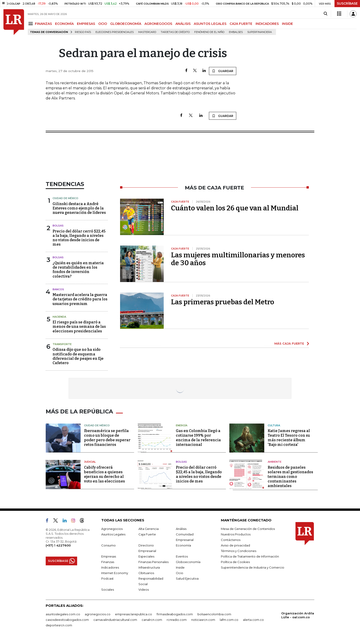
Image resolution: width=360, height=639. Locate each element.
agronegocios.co (97, 614)
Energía (181, 425)
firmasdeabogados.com (175, 614)
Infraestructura (149, 567)
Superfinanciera (259, 32)
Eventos (182, 556)
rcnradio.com (177, 620)
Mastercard (147, 32)
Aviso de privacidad (235, 545)
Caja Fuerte (147, 534)
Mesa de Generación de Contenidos (248, 529)
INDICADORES (267, 24)
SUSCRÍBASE (347, 3)
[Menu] (31, 23)
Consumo (108, 545)
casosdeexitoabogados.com (67, 620)
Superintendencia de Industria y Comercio (252, 567)
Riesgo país (83, 32)
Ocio (179, 573)
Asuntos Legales (113, 534)
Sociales (107, 589)
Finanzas (107, 562)
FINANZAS (43, 24)
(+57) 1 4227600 (58, 545)
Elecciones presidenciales (115, 32)
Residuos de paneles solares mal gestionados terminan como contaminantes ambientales (290, 476)
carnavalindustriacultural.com (115, 620)
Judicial (90, 461)
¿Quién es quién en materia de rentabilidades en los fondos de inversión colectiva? (78, 270)
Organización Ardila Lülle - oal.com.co (297, 615)
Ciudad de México (65, 198)
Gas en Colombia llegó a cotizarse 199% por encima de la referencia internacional (198, 438)
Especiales (146, 556)
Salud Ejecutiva (187, 578)
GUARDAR (222, 71)
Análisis (181, 529)
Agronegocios (112, 529)
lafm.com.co (229, 620)
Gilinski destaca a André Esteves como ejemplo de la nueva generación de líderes (79, 208)
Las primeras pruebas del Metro (222, 302)
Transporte (62, 344)
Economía (183, 545)
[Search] (325, 14)
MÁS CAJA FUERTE (289, 343)
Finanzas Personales (153, 562)
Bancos (58, 289)
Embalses (236, 32)
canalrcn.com (152, 620)
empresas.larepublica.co (133, 614)
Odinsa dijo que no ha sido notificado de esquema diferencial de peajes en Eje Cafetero (78, 356)
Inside (180, 567)
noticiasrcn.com (203, 620)
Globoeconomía (188, 562)
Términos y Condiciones (238, 551)
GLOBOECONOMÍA (125, 24)
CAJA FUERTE (241, 24)
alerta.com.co (253, 620)
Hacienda (59, 316)
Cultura (274, 425)
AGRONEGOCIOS (158, 24)
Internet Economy (114, 573)
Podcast (107, 578)
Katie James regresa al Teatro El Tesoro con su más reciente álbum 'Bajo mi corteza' (289, 438)
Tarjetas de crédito (175, 32)
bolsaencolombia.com (214, 614)
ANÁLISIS (183, 24)
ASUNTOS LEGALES (210, 24)
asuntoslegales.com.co (63, 614)
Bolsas (58, 225)
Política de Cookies (235, 562)
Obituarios (146, 573)
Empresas (108, 556)
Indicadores (110, 567)
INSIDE (287, 24)
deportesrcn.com (59, 625)
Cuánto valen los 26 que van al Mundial (234, 208)
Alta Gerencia (148, 529)
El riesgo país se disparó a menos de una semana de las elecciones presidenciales (79, 326)
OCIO (102, 24)
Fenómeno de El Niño (209, 32)
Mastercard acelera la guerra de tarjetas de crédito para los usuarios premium (80, 299)
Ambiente (274, 461)
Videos (143, 589)
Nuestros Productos (235, 534)
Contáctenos (230, 540)
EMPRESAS (86, 24)
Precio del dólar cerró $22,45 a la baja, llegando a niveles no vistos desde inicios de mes (79, 238)
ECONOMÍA (64, 24)
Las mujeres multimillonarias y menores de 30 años (238, 259)
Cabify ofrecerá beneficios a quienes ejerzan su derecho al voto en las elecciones (104, 474)
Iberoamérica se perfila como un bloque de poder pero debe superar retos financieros (107, 438)
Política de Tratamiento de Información (250, 556)
